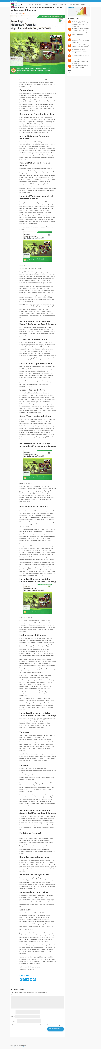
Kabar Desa (38, 4)
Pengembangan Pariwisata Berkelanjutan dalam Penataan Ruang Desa (79, 51)
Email (13, 1016)
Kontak (83, 4)
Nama (13, 1012)
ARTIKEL (23, 13)
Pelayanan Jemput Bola (77, 34)
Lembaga (54, 4)
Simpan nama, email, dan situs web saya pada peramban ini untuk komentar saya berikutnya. (37, 1025)
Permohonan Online (75, 4)
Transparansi (63, 4)
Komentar (14, 995)
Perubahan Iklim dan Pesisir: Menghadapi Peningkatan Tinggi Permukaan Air (80, 61)
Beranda (31, 4)
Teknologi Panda (23, 1046)
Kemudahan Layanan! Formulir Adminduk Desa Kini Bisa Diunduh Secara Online (80, 40)
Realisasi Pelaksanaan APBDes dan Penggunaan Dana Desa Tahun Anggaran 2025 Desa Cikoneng (80, 30)
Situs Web (13, 1021)
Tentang (46, 4)
